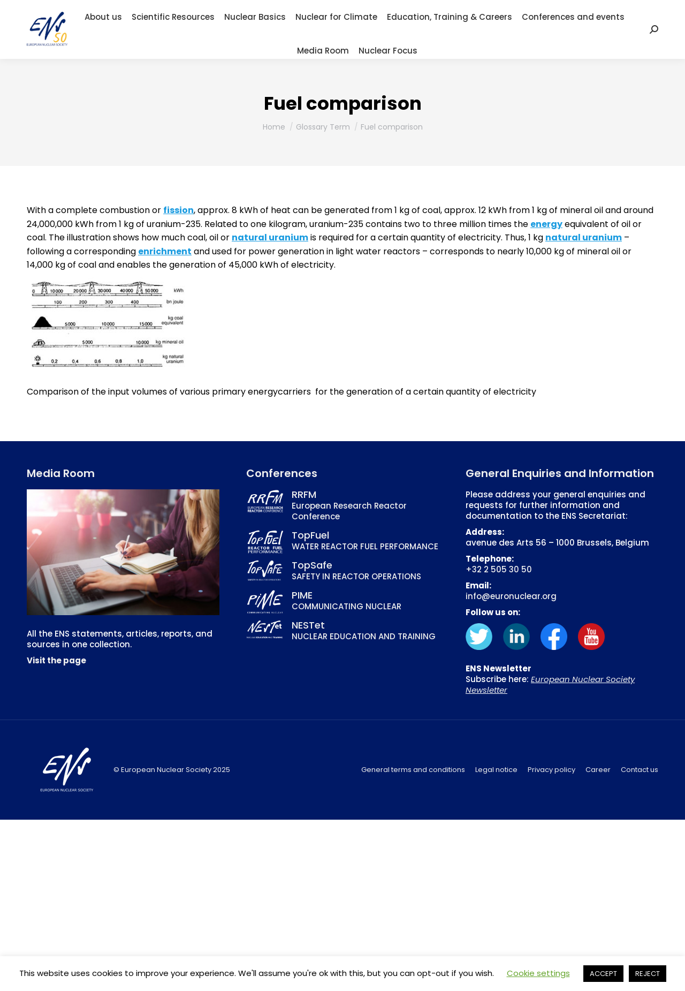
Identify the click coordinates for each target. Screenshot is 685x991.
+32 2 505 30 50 (499, 569)
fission (178, 210)
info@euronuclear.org (511, 596)
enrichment (165, 251)
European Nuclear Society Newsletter (550, 684)
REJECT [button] (647, 974)
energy (546, 224)
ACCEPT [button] (603, 974)
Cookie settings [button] (538, 973)
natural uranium (270, 237)
